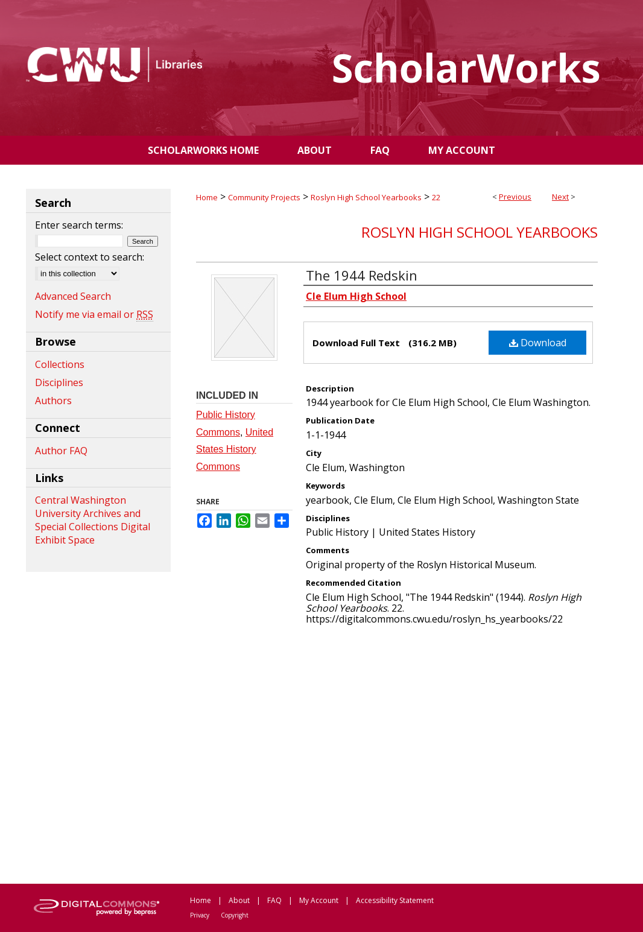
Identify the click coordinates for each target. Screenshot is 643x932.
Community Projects (264, 197)
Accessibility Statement (395, 900)
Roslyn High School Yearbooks (366, 197)
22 (436, 197)
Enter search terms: (79, 225)
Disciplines (59, 382)
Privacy (199, 915)
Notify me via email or (94, 314)
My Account (318, 900)
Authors (53, 400)
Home (207, 197)
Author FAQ (61, 450)
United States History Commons (234, 449)
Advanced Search (73, 296)
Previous (515, 196)
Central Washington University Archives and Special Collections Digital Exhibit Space (92, 520)
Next (560, 196)
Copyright (235, 915)
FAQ (274, 900)
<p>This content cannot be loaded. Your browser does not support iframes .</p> (397, 753)
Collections (59, 364)
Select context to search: (89, 257)
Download (537, 342)
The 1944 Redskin (361, 275)
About (239, 900)
